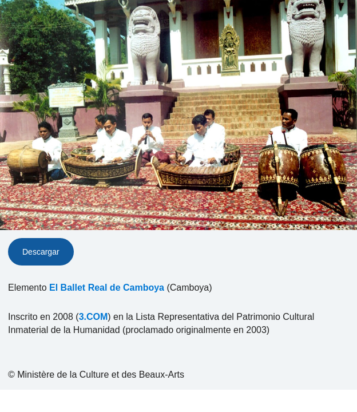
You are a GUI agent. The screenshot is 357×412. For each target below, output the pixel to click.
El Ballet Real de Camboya (106, 287)
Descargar (41, 251)
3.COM (93, 317)
